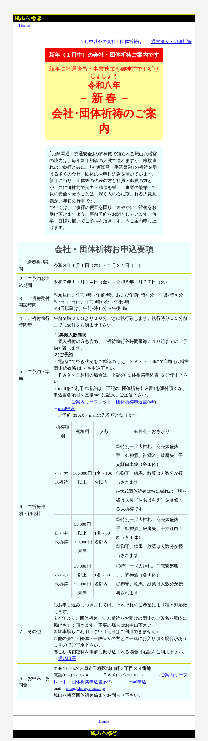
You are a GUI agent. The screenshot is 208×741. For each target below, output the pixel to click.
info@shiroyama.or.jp (85, 688)
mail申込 (66, 408)
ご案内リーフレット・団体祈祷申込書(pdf (113, 401)
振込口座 (67, 658)
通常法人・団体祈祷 (171, 41)
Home (24, 25)
